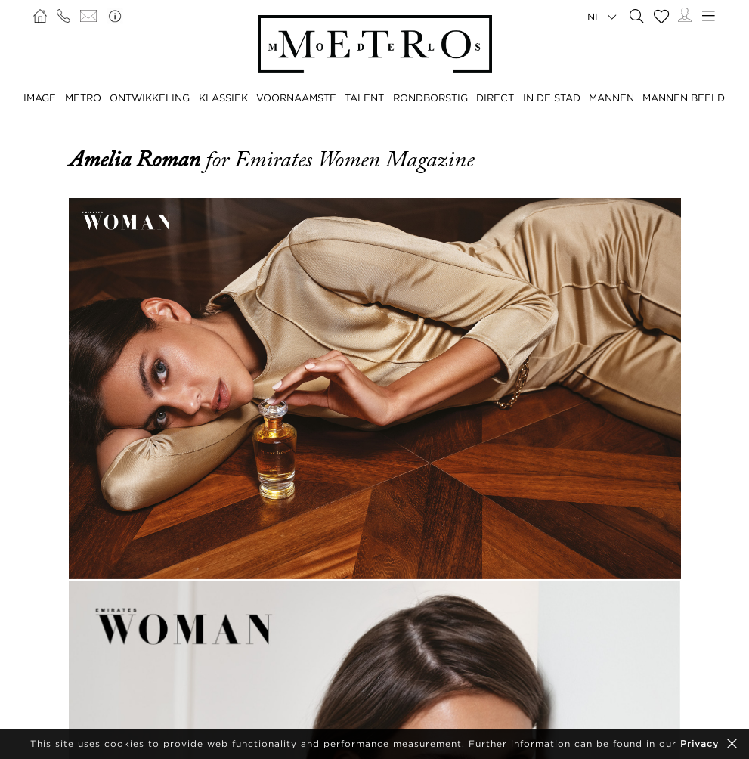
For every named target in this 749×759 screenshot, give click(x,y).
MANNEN (611, 97)
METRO (83, 97)
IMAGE (39, 97)
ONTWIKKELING (150, 97)
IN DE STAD (551, 97)
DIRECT (495, 97)
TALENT (364, 97)
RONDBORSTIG (430, 97)
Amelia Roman (137, 159)
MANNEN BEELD (683, 97)
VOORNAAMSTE (296, 97)
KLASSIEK (223, 97)
